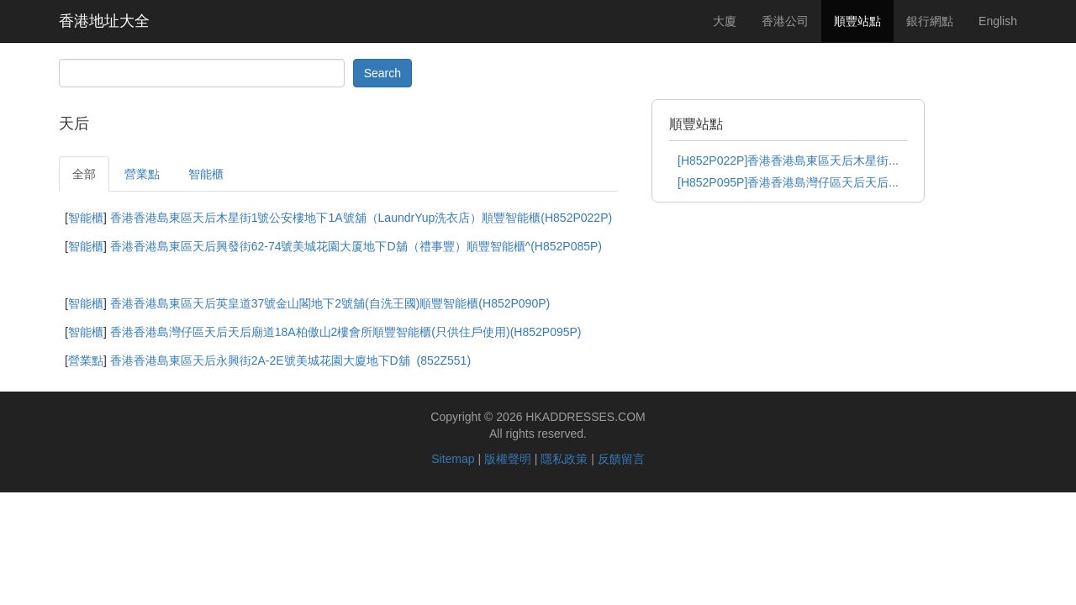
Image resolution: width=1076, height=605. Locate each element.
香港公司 (785, 21)
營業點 (142, 174)
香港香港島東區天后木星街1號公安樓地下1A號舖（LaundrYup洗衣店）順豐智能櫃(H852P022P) (361, 217)
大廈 (724, 21)
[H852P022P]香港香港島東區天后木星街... (788, 160)
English (997, 21)
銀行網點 (929, 21)
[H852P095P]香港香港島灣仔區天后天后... (788, 182)
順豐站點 (857, 21)
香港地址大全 (104, 21)
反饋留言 (621, 459)
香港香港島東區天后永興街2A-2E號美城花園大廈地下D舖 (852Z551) (290, 360)
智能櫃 (206, 174)
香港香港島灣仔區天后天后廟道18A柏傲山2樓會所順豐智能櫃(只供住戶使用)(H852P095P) (346, 332)
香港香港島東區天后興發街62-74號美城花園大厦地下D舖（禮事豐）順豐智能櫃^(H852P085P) (356, 246)
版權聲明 (507, 459)
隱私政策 (564, 459)
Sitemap (452, 459)
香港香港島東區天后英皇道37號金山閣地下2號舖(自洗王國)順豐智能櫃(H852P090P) (330, 303)
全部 (84, 174)
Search (382, 73)
